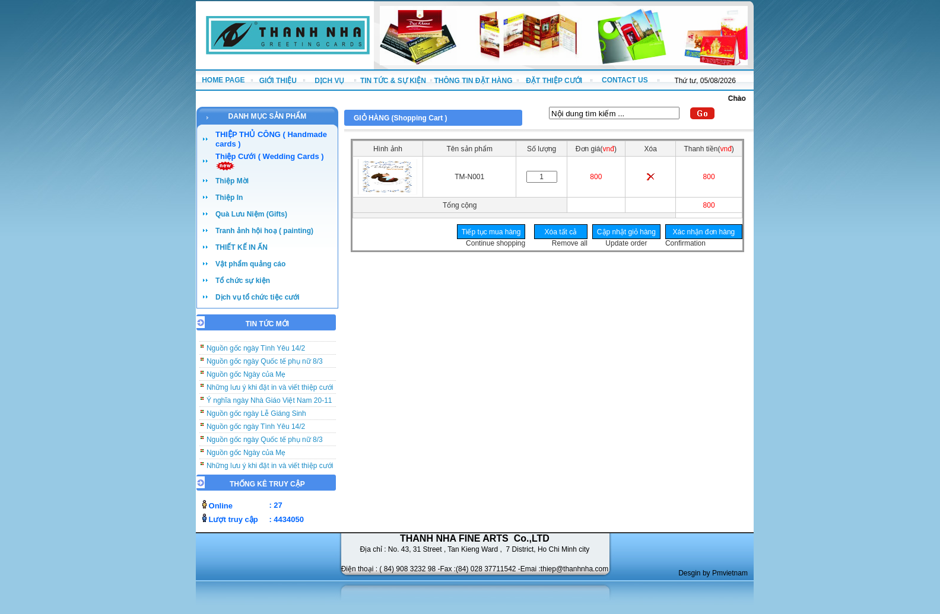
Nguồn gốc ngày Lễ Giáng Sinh (256, 417)
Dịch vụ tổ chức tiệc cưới (257, 297)
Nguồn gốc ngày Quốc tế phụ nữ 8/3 (265, 365)
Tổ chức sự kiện (242, 280)
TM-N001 (469, 177)
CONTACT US (625, 80)
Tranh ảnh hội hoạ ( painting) (264, 231)
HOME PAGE (223, 80)
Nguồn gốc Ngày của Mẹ (246, 378)
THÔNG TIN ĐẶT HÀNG (473, 81)
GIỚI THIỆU (278, 81)
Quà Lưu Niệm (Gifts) (251, 214)
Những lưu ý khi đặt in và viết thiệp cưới (270, 391)
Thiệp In (229, 197)
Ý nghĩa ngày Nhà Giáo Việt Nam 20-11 (269, 404)
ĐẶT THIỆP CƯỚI (554, 81)
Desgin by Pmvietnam (713, 573)
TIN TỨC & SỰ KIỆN (393, 81)
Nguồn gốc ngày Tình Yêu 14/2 (256, 352)
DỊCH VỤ (329, 81)
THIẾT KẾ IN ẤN (241, 247)
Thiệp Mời (232, 181)
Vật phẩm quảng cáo (250, 264)
